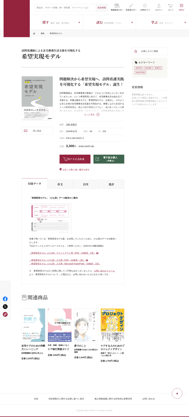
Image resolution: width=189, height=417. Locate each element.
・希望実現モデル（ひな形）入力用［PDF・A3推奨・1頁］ (57, 260)
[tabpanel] (37, 98)
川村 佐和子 (71, 124)
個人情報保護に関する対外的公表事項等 (113, 399)
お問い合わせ (148, 399)
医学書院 (17, 18)
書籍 (42, 33)
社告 (36, 399)
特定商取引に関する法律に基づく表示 (66, 399)
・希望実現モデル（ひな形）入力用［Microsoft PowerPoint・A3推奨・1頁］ (64, 264)
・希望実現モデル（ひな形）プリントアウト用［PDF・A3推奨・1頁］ (62, 253)
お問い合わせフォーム (104, 271)
